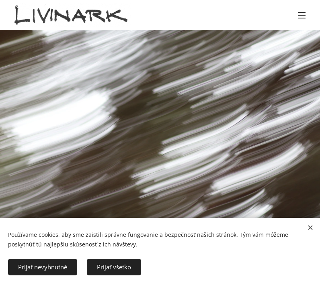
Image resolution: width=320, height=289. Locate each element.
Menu (302, 15)
